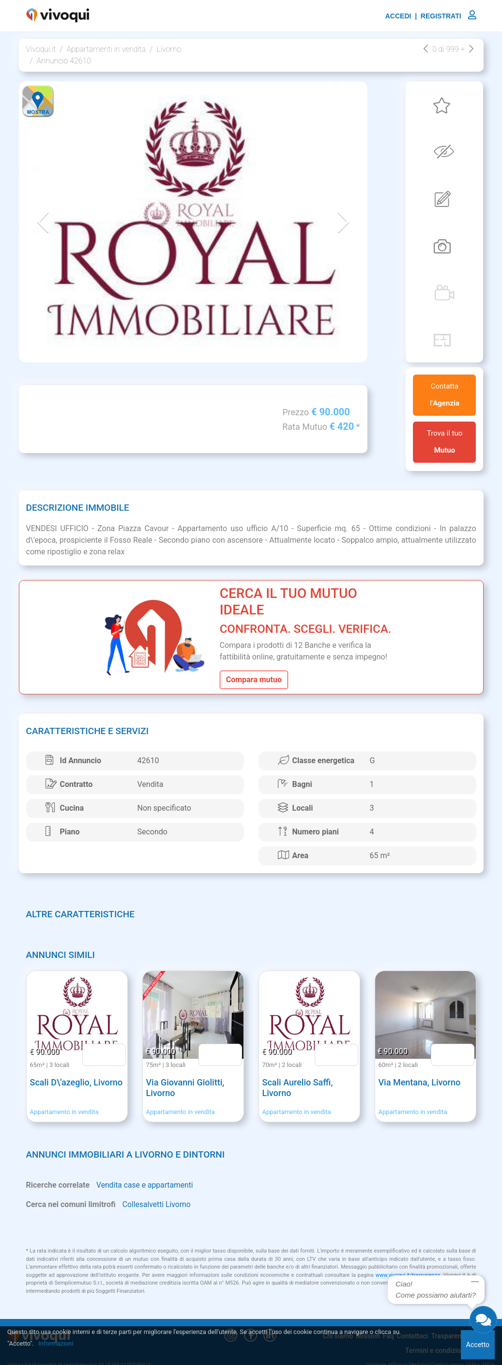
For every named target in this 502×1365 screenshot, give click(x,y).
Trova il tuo (445, 442)
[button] (43, 222)
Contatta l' (444, 395)
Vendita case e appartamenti (145, 1185)
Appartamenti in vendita (106, 49)
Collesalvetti (143, 1204)
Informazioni (56, 1343)
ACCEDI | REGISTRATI (430, 16)
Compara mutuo (254, 679)
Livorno (168, 49)
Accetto (477, 1345)
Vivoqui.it (41, 49)
